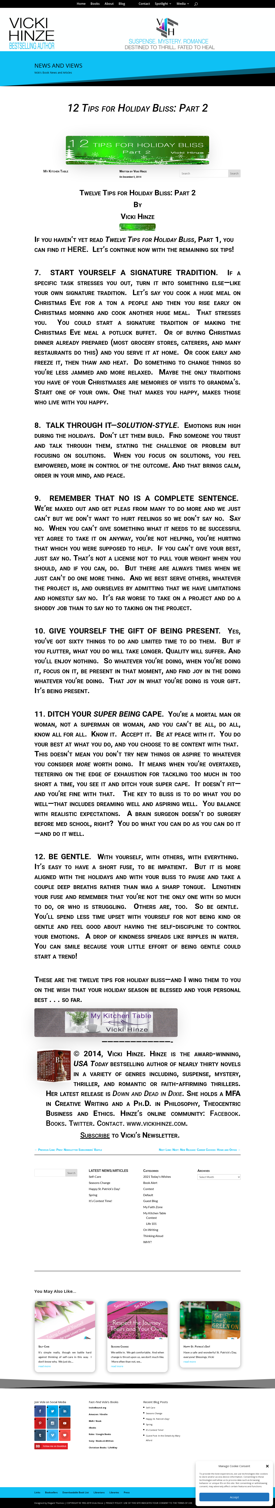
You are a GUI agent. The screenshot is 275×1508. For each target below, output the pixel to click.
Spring (93, 1195)
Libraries (114, 1492)
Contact (143, 4)
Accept (234, 1497)
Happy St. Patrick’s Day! (104, 1189)
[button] (267, 1466)
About (110, 4)
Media (179, 4)
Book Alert (150, 1182)
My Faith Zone (153, 1207)
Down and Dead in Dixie (147, 1093)
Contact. (111, 1123)
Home (82, 4)
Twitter (81, 1123)
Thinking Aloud (153, 1236)
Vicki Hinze (140, 171)
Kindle (104, 1414)
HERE (76, 249)
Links (37, 1492)
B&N (91, 1421)
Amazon (93, 1414)
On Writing (150, 1229)
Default (148, 1195)
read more (44, 1366)
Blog (123, 4)
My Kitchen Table (55, 171)
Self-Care (95, 1176)
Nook (98, 1421)
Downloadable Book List (75, 1492)
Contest (148, 1189)
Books (96, 4)
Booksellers (51, 1492)
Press (127, 1492)
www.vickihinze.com (156, 1123)
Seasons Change (99, 1182)
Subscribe (95, 1135)
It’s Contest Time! (100, 1201)
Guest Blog (150, 1201)
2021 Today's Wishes (157, 1176)
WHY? (147, 1242)
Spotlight (160, 4)
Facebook (224, 1113)
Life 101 (151, 1223)
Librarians (99, 1492)
